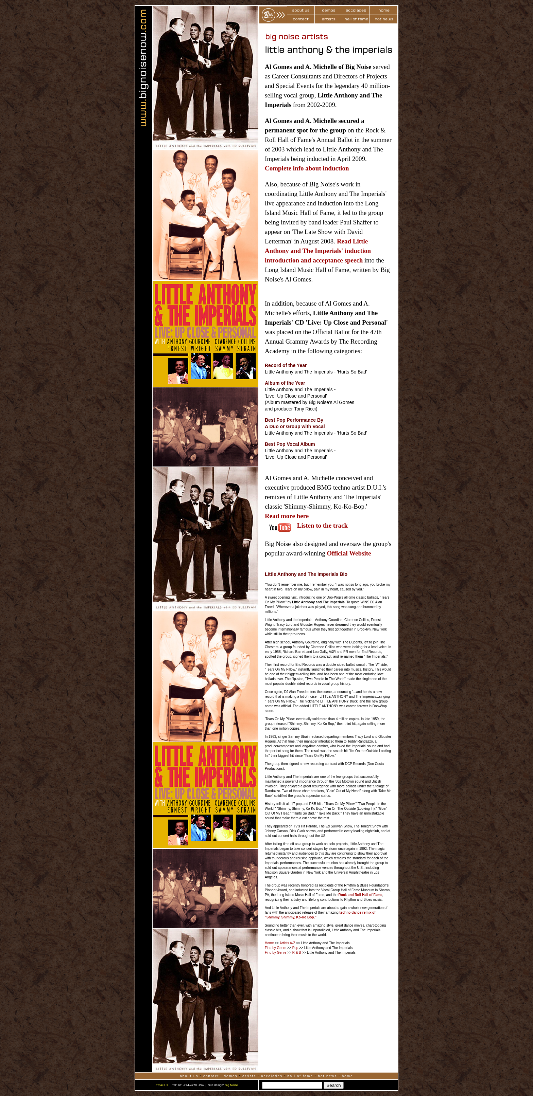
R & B (296, 952)
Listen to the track (322, 525)
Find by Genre (275, 948)
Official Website (349, 553)
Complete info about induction (307, 168)
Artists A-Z (287, 943)
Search (333, 1085)
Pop (295, 948)
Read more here (287, 515)
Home (269, 943)
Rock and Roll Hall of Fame (360, 895)
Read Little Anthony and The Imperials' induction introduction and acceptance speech (318, 251)
